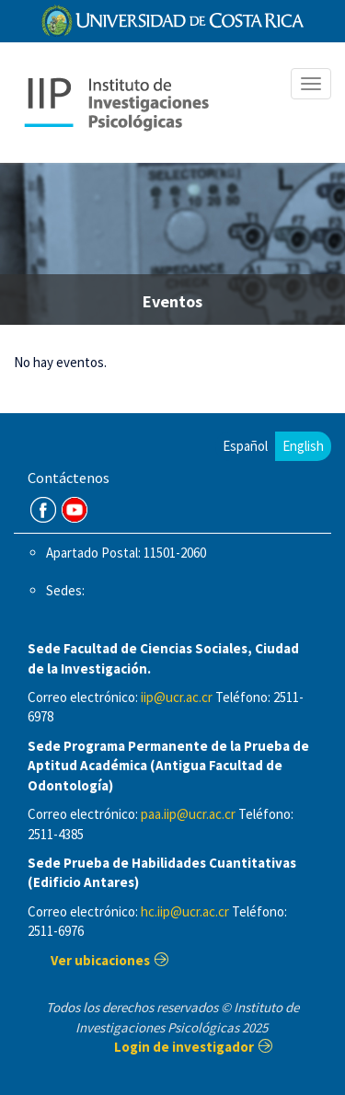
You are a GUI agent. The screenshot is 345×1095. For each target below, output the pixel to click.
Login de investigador (184, 1046)
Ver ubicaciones (100, 960)
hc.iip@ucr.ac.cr (185, 911)
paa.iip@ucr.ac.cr (188, 814)
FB (43, 510)
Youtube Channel (74, 510)
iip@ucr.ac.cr (177, 697)
